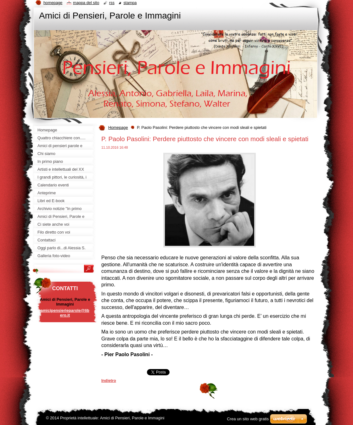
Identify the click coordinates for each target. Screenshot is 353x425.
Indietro (108, 380)
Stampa (130, 2)
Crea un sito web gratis (248, 419)
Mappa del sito (86, 2)
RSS (112, 2)
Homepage (118, 127)
